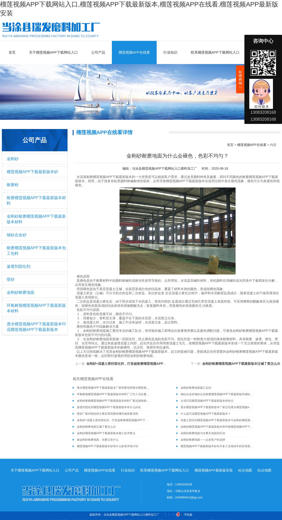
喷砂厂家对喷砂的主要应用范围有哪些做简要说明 (107, 413)
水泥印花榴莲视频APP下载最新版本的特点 (207, 400)
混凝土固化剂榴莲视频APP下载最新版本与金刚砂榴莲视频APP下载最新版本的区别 (217, 420)
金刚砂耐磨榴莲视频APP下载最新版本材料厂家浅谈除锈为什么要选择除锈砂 (113, 400)
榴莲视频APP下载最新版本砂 (32, 172)
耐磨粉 (13, 185)
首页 (12, 52)
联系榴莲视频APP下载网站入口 (215, 52)
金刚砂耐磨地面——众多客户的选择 (203, 439)
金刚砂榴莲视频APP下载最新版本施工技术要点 (106, 433)
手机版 (188, 514)
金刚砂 (13, 159)
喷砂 (11, 279)
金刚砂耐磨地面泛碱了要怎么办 (96, 426)
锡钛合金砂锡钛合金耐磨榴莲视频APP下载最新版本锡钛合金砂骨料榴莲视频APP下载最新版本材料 (217, 394)
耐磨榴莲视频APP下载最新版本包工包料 (36, 251)
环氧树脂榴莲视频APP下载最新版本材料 (36, 308)
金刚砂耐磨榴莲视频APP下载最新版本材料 (36, 219)
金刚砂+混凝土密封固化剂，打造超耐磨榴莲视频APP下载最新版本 (134, 363)
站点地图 (245, 470)
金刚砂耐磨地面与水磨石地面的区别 (203, 433)
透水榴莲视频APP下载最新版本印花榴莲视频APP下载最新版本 (36, 327)
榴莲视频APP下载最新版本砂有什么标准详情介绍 (107, 446)
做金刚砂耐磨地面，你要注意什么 (98, 439)
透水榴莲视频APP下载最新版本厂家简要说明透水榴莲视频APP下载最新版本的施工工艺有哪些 (113, 387)
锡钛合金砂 (16, 235)
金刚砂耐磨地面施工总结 (196, 387)
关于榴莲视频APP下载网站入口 (53, 52)
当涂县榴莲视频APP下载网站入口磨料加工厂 (164, 168)
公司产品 (98, 52)
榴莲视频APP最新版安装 (213, 470)
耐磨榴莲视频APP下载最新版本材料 (36, 201)
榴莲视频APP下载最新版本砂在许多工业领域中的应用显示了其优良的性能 (217, 446)
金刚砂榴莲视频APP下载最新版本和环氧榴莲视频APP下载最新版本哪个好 (217, 426)
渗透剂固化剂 (18, 266)
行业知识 (170, 52)
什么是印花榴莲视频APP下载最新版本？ (206, 413)
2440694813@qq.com (189, 497)
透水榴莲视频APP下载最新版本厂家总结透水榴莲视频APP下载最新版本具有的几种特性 (217, 407)
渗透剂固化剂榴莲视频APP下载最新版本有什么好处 (109, 407)
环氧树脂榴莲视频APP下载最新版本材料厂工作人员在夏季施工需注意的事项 (113, 394)
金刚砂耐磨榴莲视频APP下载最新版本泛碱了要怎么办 (241, 363)
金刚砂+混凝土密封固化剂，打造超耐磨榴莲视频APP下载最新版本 (113, 420)
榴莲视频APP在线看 (134, 52)
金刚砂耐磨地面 (20, 292)
